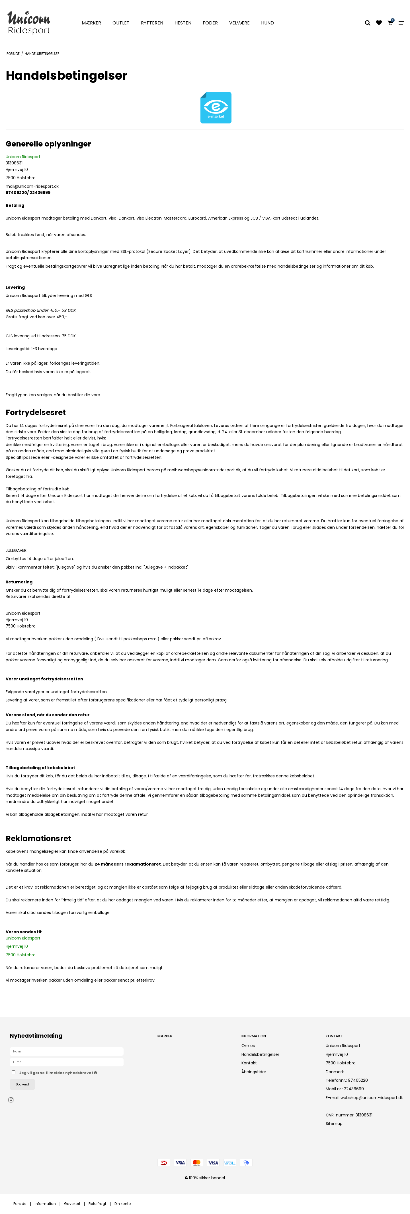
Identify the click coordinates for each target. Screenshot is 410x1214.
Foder (210, 23)
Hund (267, 23)
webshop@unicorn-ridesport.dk (372, 1098)
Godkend (22, 1084)
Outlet (121, 23)
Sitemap (334, 1123)
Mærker (91, 23)
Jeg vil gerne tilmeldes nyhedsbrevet (78, 1071)
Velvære (239, 23)
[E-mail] (67, 1062)
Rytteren (152, 23)
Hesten (183, 23)
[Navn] (67, 1051)
